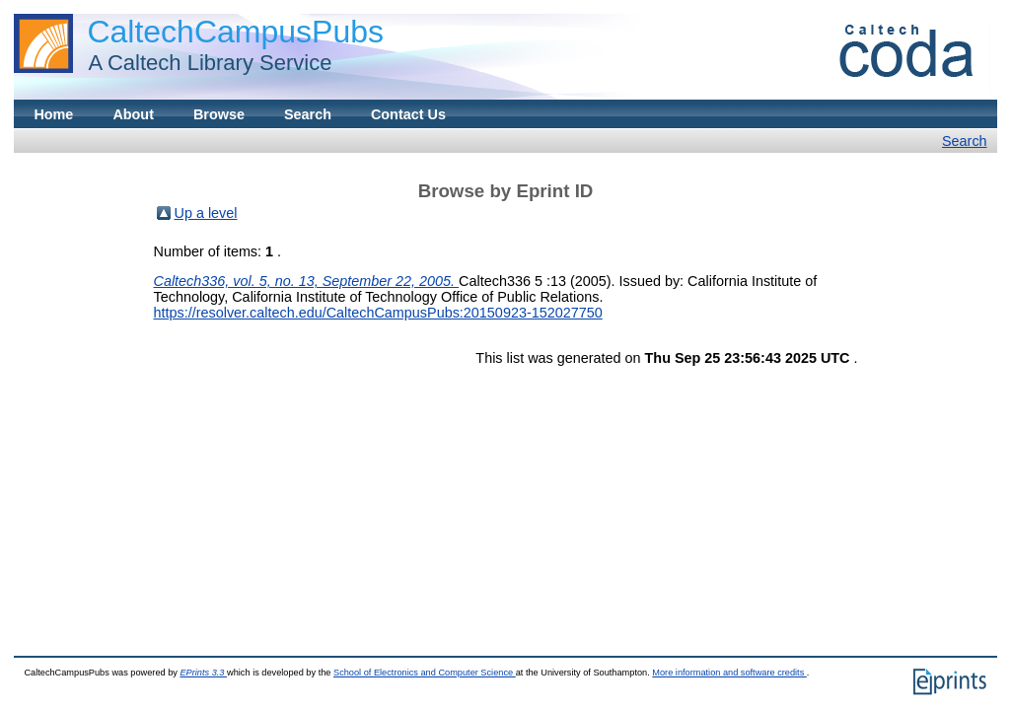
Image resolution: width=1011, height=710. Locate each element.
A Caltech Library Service (204, 62)
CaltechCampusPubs (235, 31)
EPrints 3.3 (203, 672)
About (133, 114)
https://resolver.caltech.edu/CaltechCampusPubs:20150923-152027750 (378, 312)
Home (53, 114)
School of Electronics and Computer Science (424, 672)
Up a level (206, 213)
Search (307, 114)
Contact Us (408, 114)
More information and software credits (729, 672)
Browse (219, 114)
